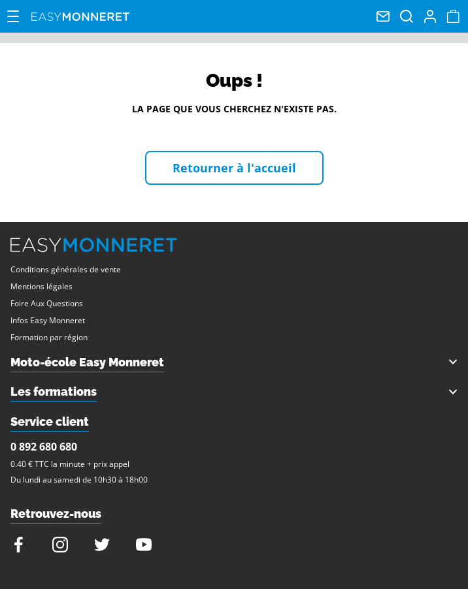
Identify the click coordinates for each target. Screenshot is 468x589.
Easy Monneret (80, 16)
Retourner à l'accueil (234, 168)
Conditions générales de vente (65, 269)
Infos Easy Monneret (47, 320)
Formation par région (49, 337)
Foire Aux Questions (46, 303)
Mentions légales (41, 286)
